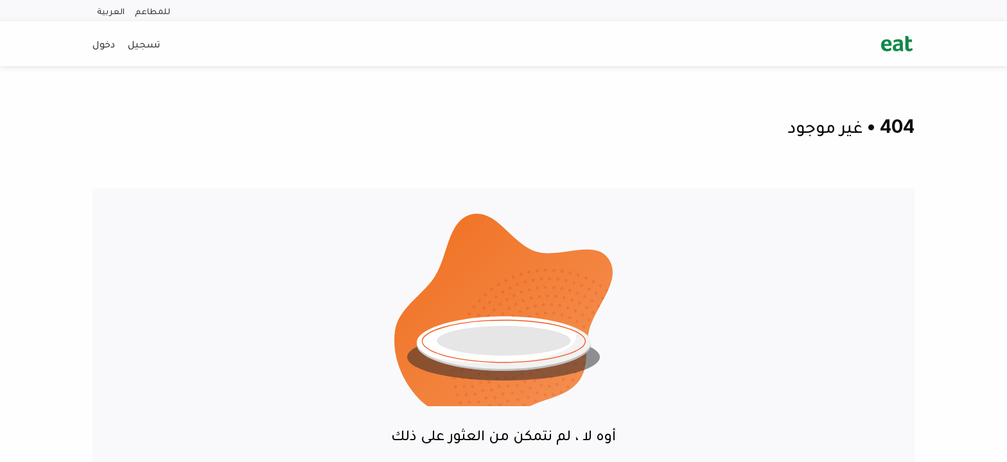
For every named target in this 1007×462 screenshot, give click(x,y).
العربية (111, 10)
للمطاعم (152, 10)
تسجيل (144, 43)
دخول (103, 43)
